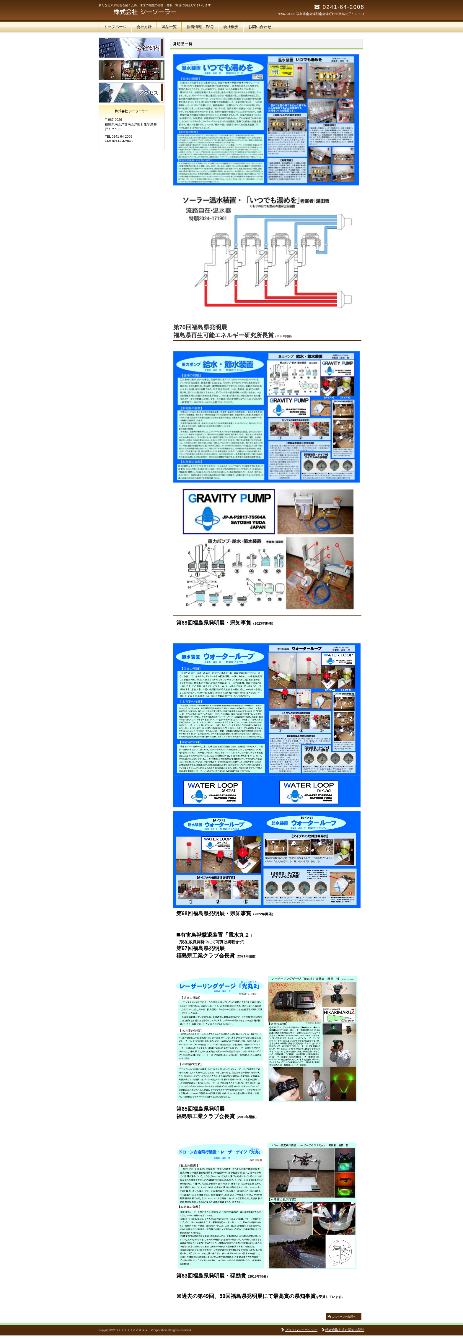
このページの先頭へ (344, 1316)
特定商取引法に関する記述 (344, 1330)
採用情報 (131, 70)
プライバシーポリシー (301, 1330)
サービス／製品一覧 (131, 48)
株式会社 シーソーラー (158, 12)
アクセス (131, 92)
